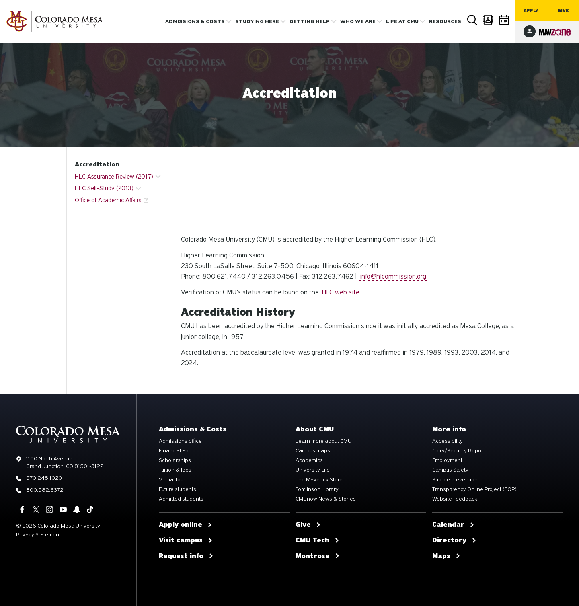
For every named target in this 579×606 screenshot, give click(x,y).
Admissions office (180, 441)
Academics (309, 460)
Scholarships (175, 460)
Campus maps (313, 451)
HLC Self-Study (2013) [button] (104, 188)
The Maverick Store (319, 480)
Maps (446, 556)
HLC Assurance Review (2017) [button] (114, 176)
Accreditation (97, 164)
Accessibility (447, 441)
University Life (313, 470)
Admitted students (181, 499)
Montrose (318, 556)
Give (563, 10)
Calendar (504, 20)
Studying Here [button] (257, 21)
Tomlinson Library (317, 489)
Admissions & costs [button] (195, 21)
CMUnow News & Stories (326, 499)
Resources (445, 21)
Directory (488, 20)
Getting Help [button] (310, 21)
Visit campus (186, 540)
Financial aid (174, 451)
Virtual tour (172, 480)
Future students (177, 489)
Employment (447, 460)
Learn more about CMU (323, 441)
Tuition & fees (175, 470)
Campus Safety (450, 470)
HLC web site (340, 292)
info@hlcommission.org (393, 276)
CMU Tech (317, 540)
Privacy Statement (38, 534)
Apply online (185, 524)
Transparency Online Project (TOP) (474, 489)
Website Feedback (454, 499)
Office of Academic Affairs (108, 200)
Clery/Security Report (458, 451)
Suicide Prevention (455, 480)
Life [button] (402, 21)
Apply (531, 10)
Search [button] (472, 20)
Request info (186, 556)
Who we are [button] (358, 21)
